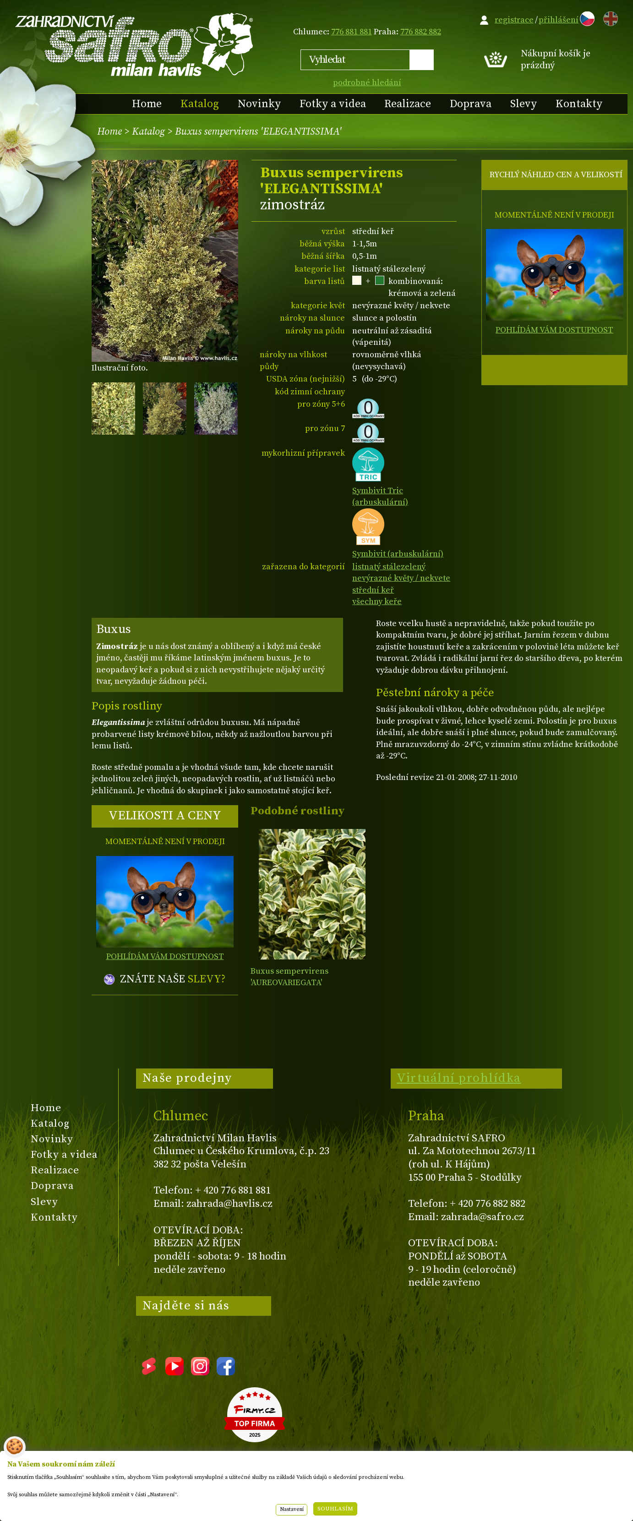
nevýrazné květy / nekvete (401, 578)
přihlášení (558, 20)
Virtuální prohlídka (459, 1078)
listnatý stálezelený (389, 567)
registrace (514, 20)
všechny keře (377, 601)
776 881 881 (351, 32)
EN (608, 17)
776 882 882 (420, 32)
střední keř (373, 590)
